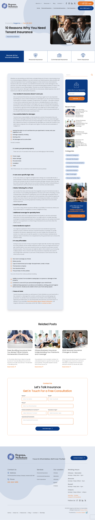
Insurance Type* (52, 410)
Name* (24, 395)
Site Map (42, 513)
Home (38, 8)
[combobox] (77, 74)
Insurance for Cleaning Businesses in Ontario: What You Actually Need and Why (81, 143)
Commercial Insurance (59, 8)
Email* (50, 395)
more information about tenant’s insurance (39, 301)
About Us (39, 3)
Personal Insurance (46, 8)
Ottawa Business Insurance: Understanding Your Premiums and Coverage (81, 123)
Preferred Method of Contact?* (30, 410)
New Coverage (71, 174)
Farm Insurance (71, 8)
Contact (60, 3)
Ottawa (55, 473)
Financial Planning (72, 167)
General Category (72, 155)
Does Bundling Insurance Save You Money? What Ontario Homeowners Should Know (81, 113)
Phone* (24, 403)
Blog (54, 3)
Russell (55, 482)
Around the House (72, 159)
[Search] (92, 74)
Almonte (55, 479)
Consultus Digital (80, 512)
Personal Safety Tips (73, 178)
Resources (47, 3)
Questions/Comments (28, 417)
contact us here (46, 303)
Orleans (55, 486)
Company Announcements (75, 163)
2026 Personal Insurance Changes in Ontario (81, 133)
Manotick (56, 476)
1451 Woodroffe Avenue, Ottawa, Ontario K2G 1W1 (21, 475)
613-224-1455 (13, 482)
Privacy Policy (83, 510)
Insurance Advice (13, 37)
